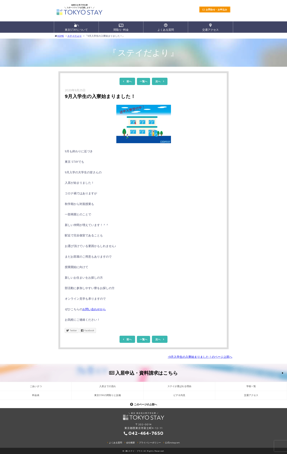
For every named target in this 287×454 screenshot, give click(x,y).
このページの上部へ (145, 404)
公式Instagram (172, 442)
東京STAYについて (76, 27)
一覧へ (143, 81)
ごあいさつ (36, 386)
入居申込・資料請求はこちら (146, 373)
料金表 (35, 395)
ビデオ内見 (179, 395)
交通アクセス (210, 27)
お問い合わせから (94, 309)
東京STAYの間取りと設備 (107, 395)
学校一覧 (251, 386)
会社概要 (130, 442)
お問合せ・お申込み (216, 9)
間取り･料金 (121, 27)
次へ (158, 81)
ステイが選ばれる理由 (179, 386)
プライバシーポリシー (150, 442)
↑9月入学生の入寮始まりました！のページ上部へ (200, 356)
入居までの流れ (107, 386)
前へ (129, 81)
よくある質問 (165, 27)
